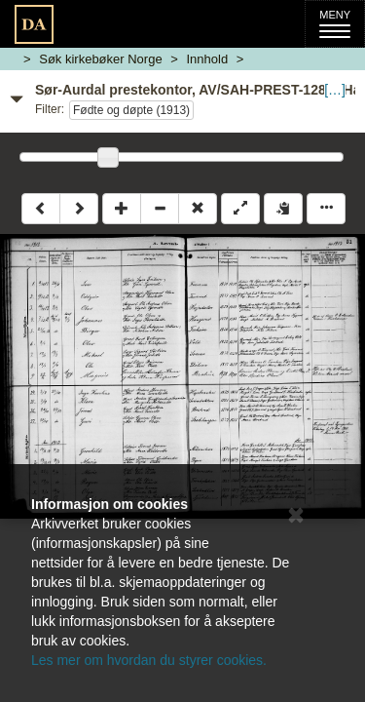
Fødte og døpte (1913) (131, 110)
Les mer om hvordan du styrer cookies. (149, 660)
